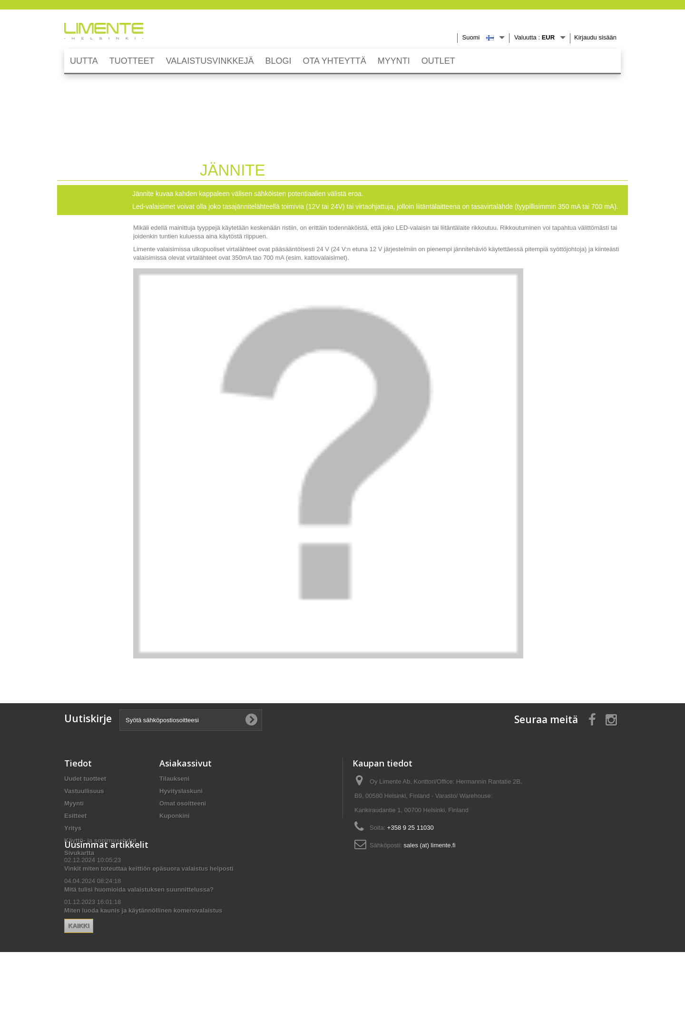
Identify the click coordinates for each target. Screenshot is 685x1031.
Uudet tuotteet (85, 778)
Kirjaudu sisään (595, 37)
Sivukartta (79, 852)
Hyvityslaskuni (181, 791)
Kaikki (174, 968)
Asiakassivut (185, 763)
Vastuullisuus (84, 791)
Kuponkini (174, 815)
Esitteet (75, 815)
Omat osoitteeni (182, 803)
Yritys (72, 828)
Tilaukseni (174, 778)
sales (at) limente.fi (430, 845)
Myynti (74, 803)
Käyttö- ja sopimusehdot (100, 840)
